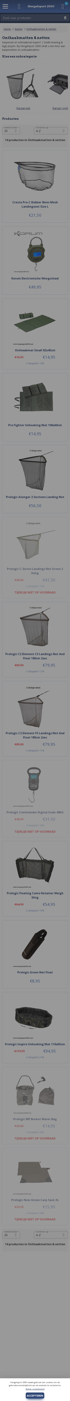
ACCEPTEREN (35, 1395)
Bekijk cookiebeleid (35, 1389)
